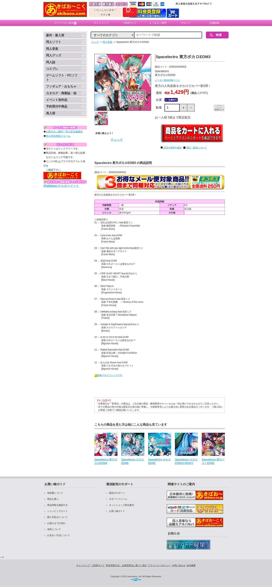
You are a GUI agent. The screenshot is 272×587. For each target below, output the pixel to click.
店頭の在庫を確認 (172, 147)
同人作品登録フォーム (58, 136)
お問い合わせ (178, 565)
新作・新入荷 (55, 35)
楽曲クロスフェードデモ (108, 375)
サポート (186, 23)
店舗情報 (214, 23)
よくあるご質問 (157, 23)
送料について (54, 529)
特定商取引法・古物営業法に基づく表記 (126, 565)
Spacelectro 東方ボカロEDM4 (105, 461)
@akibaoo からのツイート (61, 185)
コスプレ (52, 68)
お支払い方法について (58, 535)
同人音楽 (52, 48)
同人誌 (50, 62)
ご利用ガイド (129, 23)
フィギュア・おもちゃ (61, 86)
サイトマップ (101, 23)
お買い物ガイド (117, 511)
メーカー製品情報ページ (167, 80)
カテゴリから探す (65, 23)
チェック (117, 139)
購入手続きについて (57, 517)
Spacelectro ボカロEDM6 (132, 461)
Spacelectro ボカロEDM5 (159, 461)
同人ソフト (53, 42)
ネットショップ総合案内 (121, 505)
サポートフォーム (118, 499)
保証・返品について (196, 147)
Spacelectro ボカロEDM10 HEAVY (186, 461)
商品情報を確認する (57, 505)
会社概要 (191, 565)
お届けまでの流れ (56, 523)
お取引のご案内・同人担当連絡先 (64, 131)
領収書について (55, 493)
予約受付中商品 (56, 106)
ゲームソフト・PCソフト (61, 77)
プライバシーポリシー (159, 565)
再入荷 (50, 113)
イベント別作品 (56, 99)
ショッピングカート (57, 511)
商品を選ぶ (53, 499)
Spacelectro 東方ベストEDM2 (213, 461)
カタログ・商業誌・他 (61, 93)
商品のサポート (117, 493)
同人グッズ (53, 55)
